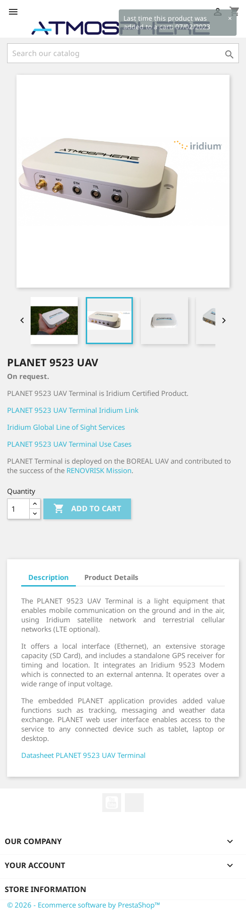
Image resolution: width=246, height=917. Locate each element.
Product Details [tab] (111, 577)
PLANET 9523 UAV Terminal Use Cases (69, 444)
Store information (45, 889)
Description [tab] (48, 577)
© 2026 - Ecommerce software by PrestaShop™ (83, 904)
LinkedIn (134, 802)
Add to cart (87, 509)
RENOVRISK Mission (98, 470)
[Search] (123, 53)
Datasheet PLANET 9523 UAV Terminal (83, 755)
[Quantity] (18, 509)
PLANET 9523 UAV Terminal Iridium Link (73, 410)
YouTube (111, 802)
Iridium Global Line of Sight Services (66, 427)
